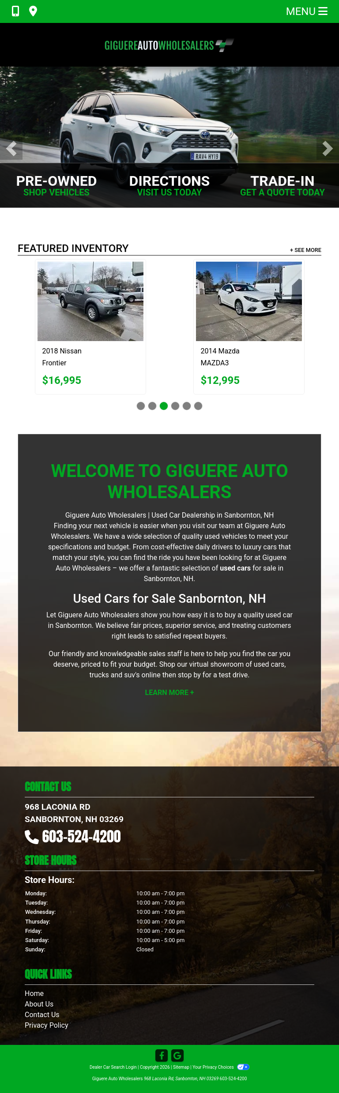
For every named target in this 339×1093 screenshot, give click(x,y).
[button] (11, 148)
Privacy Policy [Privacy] (46, 1025)
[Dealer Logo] (169, 45)
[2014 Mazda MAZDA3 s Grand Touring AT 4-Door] (249, 301)
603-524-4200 (81, 836)
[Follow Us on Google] (177, 1056)
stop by (189, 675)
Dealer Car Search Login (113, 1067)
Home (34, 993)
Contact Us (42, 1014)
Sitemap (181, 1067)
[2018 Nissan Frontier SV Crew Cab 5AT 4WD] (90, 301)
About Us (39, 1004)
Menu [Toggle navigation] (307, 11)
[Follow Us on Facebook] (161, 1056)
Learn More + (169, 692)
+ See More (305, 250)
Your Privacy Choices (220, 1067)
